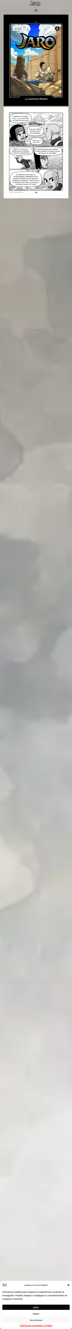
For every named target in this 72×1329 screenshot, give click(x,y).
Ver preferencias (36, 1320)
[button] (68, 1285)
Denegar (36, 1313)
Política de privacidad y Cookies (36, 1325)
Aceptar (36, 1307)
